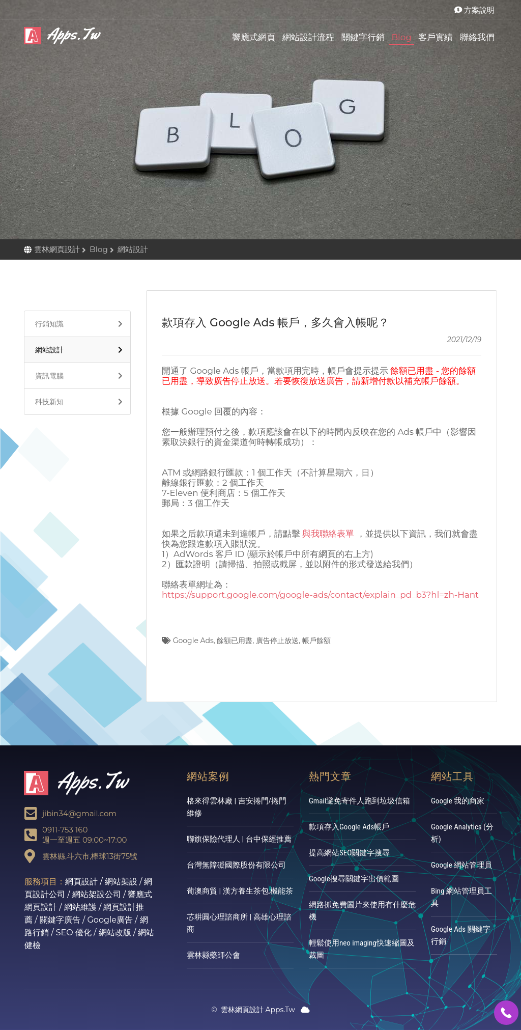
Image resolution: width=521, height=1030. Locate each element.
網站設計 (47, 349)
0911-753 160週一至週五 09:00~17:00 (84, 835)
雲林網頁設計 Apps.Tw (253, 1009)
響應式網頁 (253, 37)
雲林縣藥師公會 (213, 955)
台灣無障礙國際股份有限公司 (236, 865)
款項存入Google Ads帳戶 (349, 826)
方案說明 (474, 10)
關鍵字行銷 (363, 37)
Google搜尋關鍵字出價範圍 (354, 878)
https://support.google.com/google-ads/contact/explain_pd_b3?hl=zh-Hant (320, 595)
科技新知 (47, 401)
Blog (401, 37)
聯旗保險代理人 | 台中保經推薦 (239, 839)
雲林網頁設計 (58, 249)
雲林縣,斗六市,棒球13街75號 (89, 856)
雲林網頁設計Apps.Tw (64, 35)
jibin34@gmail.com (79, 813)
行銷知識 (47, 323)
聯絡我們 (477, 37)
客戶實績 (435, 37)
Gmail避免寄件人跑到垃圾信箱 (359, 800)
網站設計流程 (308, 37)
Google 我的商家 (457, 800)
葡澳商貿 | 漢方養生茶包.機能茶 (240, 891)
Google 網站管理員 (461, 865)
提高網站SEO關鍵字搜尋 (349, 852)
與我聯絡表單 (328, 533)
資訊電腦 (47, 375)
